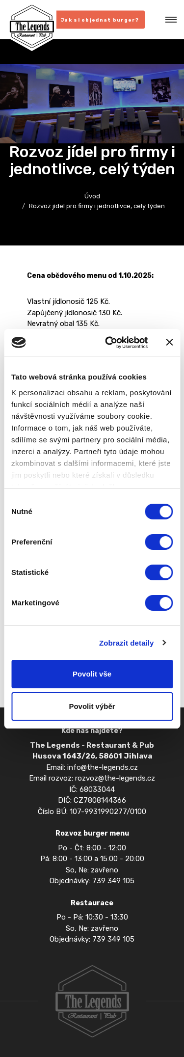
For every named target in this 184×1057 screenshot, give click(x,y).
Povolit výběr (92, 706)
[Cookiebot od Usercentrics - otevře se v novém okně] (110, 342)
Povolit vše (92, 674)
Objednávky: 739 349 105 (92, 880)
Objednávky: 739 (78, 939)
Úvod (92, 196)
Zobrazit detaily (126, 643)
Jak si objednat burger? (100, 20)
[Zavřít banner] (169, 342)
